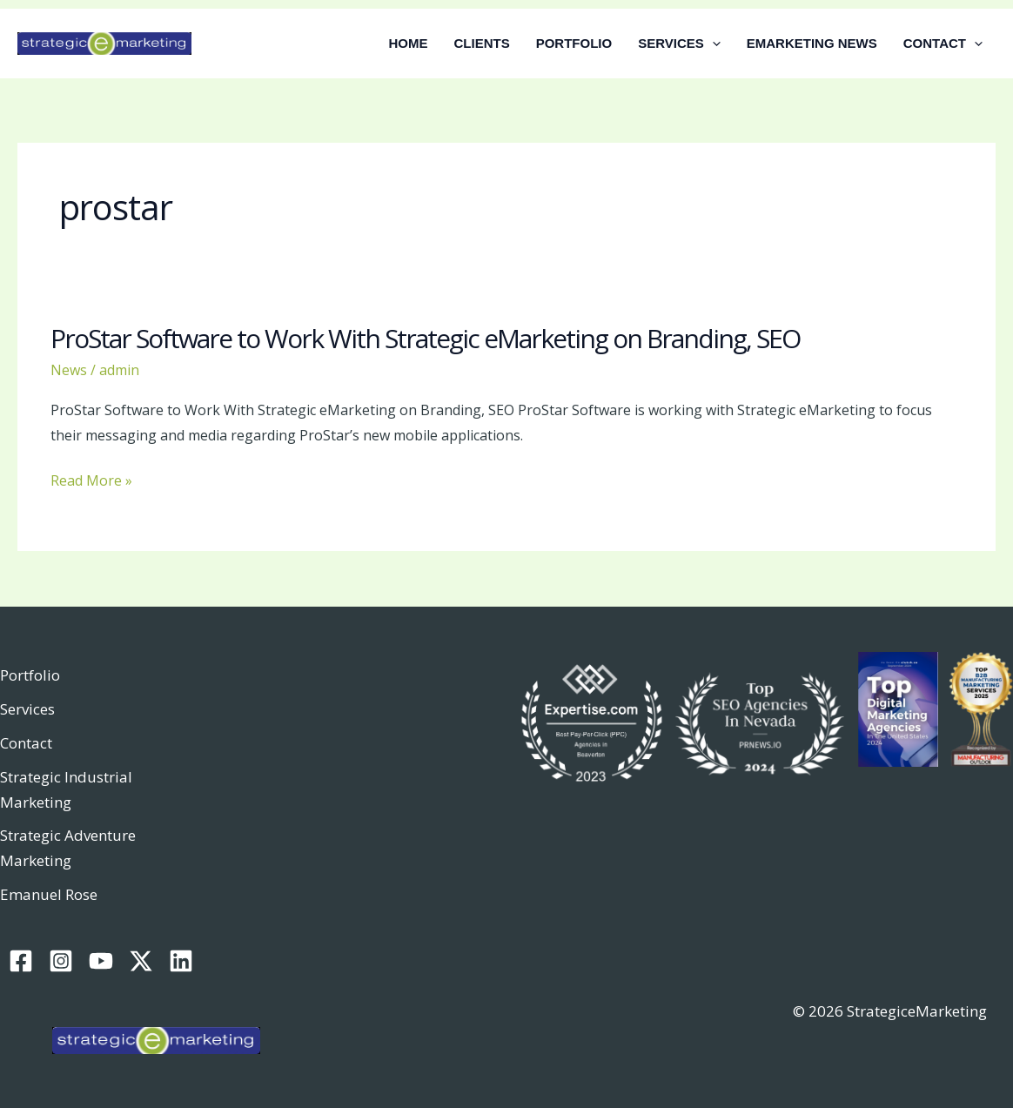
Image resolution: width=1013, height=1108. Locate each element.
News (68, 369)
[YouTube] (101, 961)
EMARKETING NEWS (812, 43)
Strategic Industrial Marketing (66, 789)
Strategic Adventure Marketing (68, 847)
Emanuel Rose (48, 894)
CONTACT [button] (943, 43)
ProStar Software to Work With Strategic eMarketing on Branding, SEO (425, 338)
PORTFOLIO (574, 43)
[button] (712, 43)
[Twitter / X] (141, 961)
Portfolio (30, 675)
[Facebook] (21, 961)
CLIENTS (482, 43)
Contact (26, 743)
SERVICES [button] (679, 43)
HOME (408, 43)
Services (27, 709)
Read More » (91, 481)
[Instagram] (61, 961)
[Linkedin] (181, 961)
